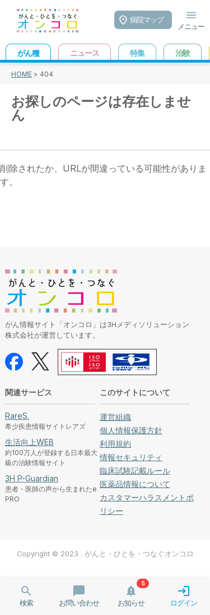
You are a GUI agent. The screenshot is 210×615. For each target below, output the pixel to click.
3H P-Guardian (31, 478)
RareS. (17, 415)
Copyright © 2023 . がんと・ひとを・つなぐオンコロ (105, 554)
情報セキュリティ (131, 457)
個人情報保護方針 (131, 430)
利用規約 (115, 443)
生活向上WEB (29, 442)
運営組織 (115, 417)
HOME (21, 74)
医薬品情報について (135, 484)
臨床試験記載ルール (135, 470)
